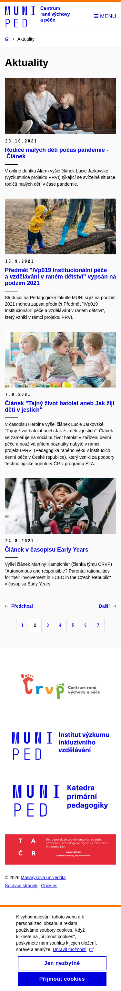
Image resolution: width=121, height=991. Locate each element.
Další (107, 606)
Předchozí (19, 606)
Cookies (49, 885)
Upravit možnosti (73, 956)
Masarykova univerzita (43, 877)
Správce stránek (21, 885)
